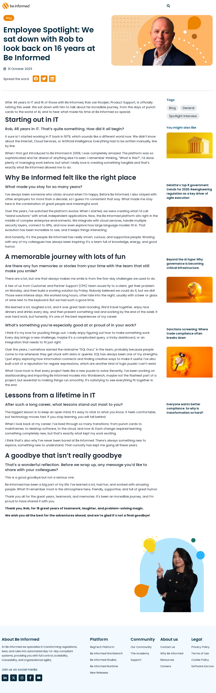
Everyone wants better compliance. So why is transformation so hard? (185, 408)
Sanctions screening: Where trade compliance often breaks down (187, 333)
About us (169, 639)
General (188, 108)
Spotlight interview (183, 116)
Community (143, 639)
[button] (168, 6)
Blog (9, 18)
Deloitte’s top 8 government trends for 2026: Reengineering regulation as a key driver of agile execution (189, 191)
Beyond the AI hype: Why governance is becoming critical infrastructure (185, 263)
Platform (99, 639)
